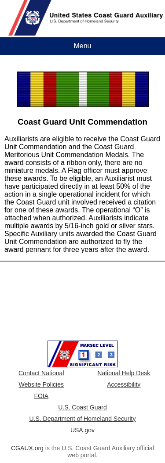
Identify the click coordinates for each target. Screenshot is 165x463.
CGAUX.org (27, 448)
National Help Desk (123, 373)
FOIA (41, 395)
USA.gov (82, 430)
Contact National (41, 373)
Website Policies (41, 384)
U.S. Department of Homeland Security (82, 418)
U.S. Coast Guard (82, 407)
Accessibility (123, 384)
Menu (82, 46)
